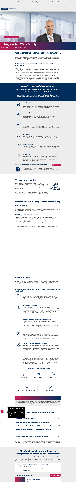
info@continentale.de (41, 479)
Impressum (3, 6)
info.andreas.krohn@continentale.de (36, 447)
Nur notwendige (12, 8)
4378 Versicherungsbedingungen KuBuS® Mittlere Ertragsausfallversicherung (31, 164)
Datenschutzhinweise (11, 6)
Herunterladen (56, 164)
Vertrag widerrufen (68, 479)
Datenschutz (3, 4)
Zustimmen (4, 8)
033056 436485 (32, 445)
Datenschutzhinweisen (43, 4)
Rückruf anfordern (26, 433)
